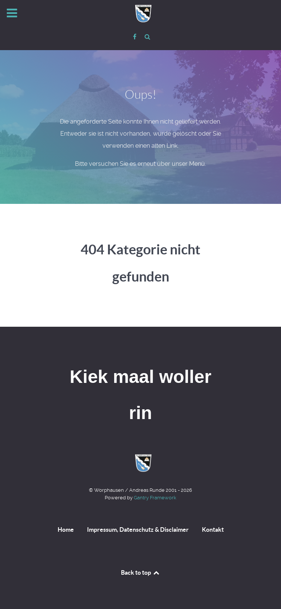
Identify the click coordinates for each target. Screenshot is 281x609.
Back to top (140, 572)
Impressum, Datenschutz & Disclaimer (138, 529)
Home (66, 529)
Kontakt (213, 529)
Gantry (155, 497)
